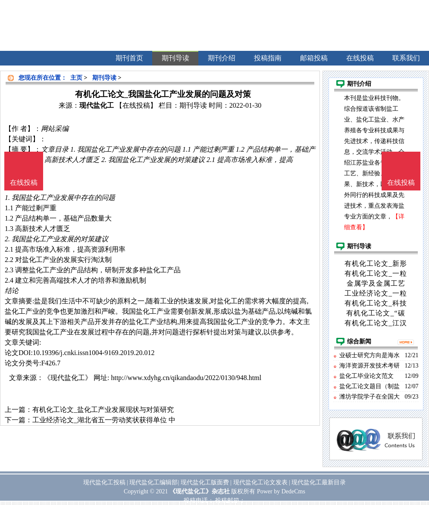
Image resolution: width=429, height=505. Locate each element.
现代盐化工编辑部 (153, 482)
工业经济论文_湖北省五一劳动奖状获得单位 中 (103, 420)
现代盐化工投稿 (104, 482)
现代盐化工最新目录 (318, 482)
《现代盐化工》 (68, 377)
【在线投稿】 (136, 105)
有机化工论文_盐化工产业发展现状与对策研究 (103, 409)
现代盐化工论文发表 (260, 482)
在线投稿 (401, 182)
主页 (76, 78)
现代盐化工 (96, 105)
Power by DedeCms (281, 491)
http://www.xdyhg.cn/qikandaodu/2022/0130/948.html (186, 377)
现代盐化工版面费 (205, 482)
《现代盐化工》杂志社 (199, 491)
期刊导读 (104, 78)
